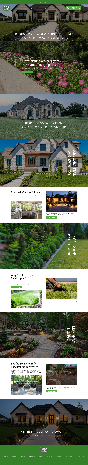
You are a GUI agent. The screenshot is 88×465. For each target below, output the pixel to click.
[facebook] (82, 8)
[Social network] (84, 8)
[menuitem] (16, 8)
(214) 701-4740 (16, 460)
